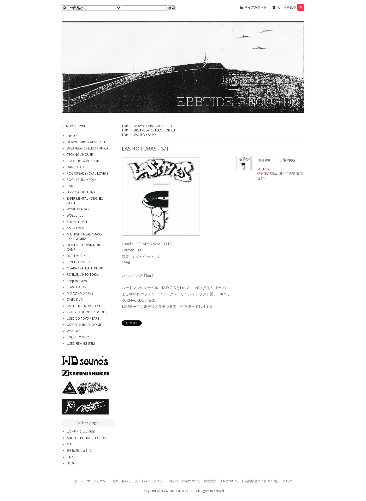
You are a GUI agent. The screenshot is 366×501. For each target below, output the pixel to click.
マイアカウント (256, 7)
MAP (70, 444)
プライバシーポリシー (150, 481)
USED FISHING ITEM (81, 343)
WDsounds (75, 215)
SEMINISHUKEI (77, 222)
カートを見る (290, 7)
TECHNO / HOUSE (80, 154)
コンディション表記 (81, 431)
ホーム (79, 481)
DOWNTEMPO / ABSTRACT (153, 126)
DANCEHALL (76, 167)
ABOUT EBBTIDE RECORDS (86, 438)
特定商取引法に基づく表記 (260, 481)
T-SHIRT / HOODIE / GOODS (87, 312)
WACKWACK (76, 331)
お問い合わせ (121, 481)
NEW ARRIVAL (76, 126)
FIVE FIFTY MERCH (79, 337)
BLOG (71, 463)
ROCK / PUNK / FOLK (81, 179)
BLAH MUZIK (76, 256)
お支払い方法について (184, 481)
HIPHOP (73, 136)
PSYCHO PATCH (78, 262)
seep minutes (77, 281)
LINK (70, 457)
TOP (125, 126)
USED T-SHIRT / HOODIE (84, 325)
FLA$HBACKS (76, 287)
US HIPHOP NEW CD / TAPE (86, 306)
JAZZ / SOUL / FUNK (81, 192)
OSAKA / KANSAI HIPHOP (85, 268)
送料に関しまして (79, 450)
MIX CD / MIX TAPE (80, 293)
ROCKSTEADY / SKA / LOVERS (87, 173)
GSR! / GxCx (75, 228)
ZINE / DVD (75, 299)
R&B (70, 186)
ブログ (287, 481)
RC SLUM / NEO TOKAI (83, 274)
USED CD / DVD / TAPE (83, 318)
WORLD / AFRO (145, 135)
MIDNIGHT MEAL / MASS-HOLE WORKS (84, 236)
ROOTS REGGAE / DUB (83, 161)
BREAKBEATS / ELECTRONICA (154, 130)
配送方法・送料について (221, 481)
